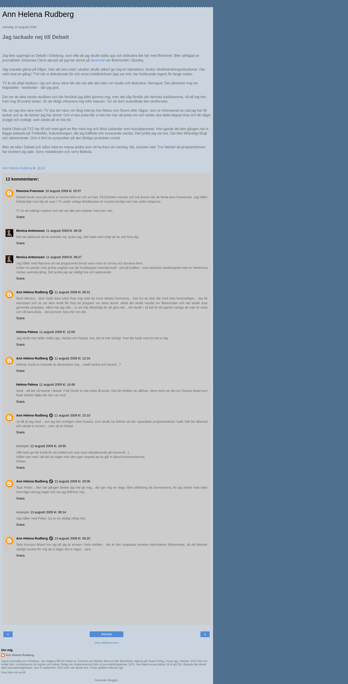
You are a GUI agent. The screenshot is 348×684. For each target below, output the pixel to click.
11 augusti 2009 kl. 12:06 (57, 332)
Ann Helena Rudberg (38, 14)
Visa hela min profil (13, 672)
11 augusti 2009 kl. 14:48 (57, 384)
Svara (20, 217)
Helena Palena (27, 332)
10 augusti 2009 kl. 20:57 (63, 191)
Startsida (106, 634)
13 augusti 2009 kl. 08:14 (48, 512)
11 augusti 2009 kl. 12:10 (72, 358)
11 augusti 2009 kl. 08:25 (64, 230)
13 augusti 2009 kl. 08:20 (72, 538)
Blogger (113, 680)
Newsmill (98, 60)
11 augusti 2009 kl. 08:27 (64, 257)
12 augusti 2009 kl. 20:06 (72, 481)
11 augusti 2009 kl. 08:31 (72, 292)
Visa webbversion (106, 642)
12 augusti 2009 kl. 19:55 (48, 446)
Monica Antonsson (30, 230)
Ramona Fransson (30, 191)
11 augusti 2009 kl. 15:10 (72, 415)
